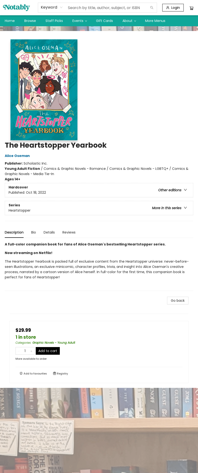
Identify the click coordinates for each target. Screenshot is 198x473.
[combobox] (52, 7)
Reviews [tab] (69, 232)
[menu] (99, 20)
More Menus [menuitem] (155, 20)
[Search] (152, 7)
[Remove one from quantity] (19, 350)
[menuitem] (10, 20)
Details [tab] (49, 232)
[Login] (173, 7)
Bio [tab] (33, 232)
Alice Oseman (18, 155)
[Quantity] (25, 351)
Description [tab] (14, 232)
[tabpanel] (99, 266)
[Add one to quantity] (31, 350)
